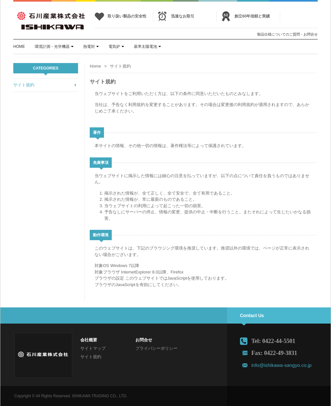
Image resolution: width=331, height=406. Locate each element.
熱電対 (89, 46)
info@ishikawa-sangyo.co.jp (281, 365)
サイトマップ (93, 348)
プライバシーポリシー (156, 348)
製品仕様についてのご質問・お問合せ (287, 34)
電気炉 (114, 46)
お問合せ (143, 339)
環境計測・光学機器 (52, 46)
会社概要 (88, 339)
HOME (19, 46)
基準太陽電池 (145, 46)
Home (95, 66)
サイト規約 (23, 84)
